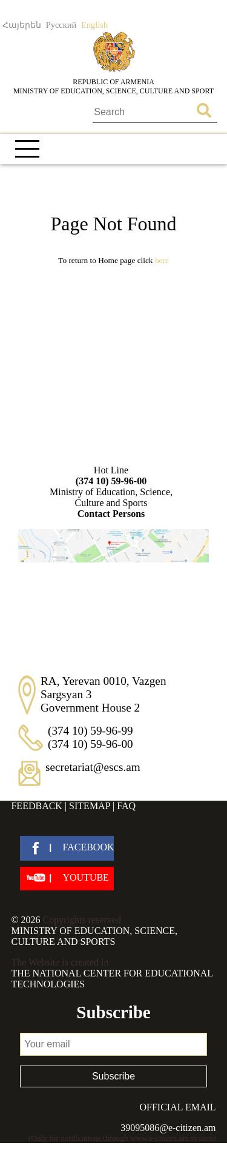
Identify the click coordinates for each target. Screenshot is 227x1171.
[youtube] (67, 878)
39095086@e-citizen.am (167, 1128)
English (94, 25)
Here (162, 260)
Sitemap (89, 806)
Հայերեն (21, 25)
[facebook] (67, 848)
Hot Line (111, 476)
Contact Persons (111, 514)
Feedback (36, 806)
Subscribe (113, 1076)
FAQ (126, 806)
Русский (61, 25)
